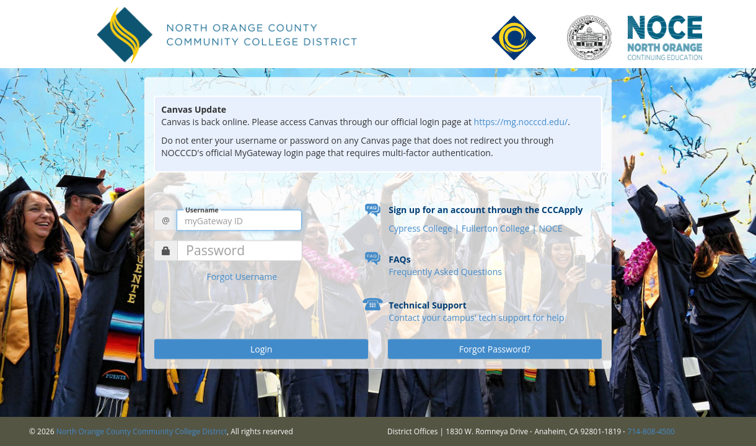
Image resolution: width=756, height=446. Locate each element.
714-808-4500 (651, 431)
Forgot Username (241, 276)
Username (202, 209)
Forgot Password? (494, 349)
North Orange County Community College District (141, 431)
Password (215, 250)
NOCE (550, 228)
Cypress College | (425, 228)
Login (261, 349)
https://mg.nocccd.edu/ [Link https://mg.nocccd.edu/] (521, 122)
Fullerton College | (500, 228)
